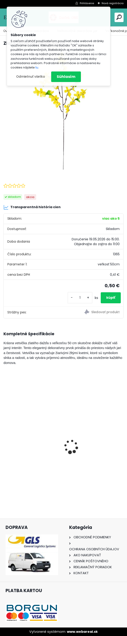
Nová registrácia (113, 3)
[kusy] (80, 298)
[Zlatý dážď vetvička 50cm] (63, 110)
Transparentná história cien (32, 207)
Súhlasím (66, 76)
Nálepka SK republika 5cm (91, 442)
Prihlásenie (87, 3)
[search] (119, 17)
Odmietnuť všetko (30, 76)
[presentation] (6, 438)
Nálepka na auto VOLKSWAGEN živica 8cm (29, 445)
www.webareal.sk (82, 631)
